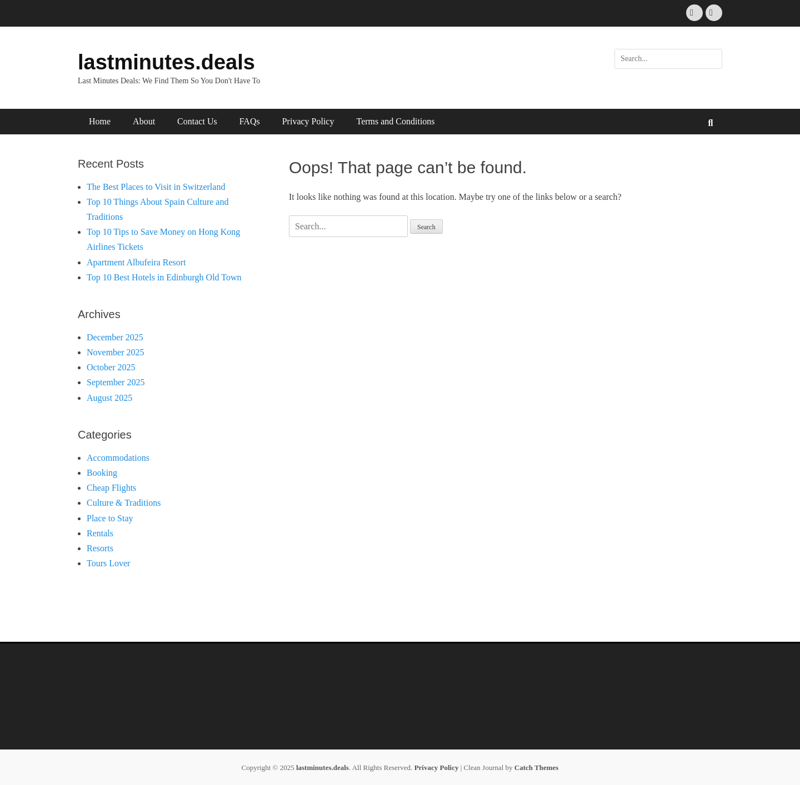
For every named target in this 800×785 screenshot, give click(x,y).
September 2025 (115, 382)
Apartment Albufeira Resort (136, 262)
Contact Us (197, 121)
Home (100, 121)
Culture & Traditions (124, 502)
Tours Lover (108, 563)
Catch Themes (536, 767)
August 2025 (109, 397)
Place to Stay (110, 518)
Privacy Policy (308, 121)
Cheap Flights (111, 487)
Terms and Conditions (395, 121)
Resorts (100, 548)
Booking (102, 472)
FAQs (249, 121)
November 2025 (115, 352)
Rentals (100, 533)
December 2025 (115, 337)
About (144, 121)
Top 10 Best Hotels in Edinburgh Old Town (164, 277)
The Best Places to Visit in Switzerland (156, 187)
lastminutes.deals (166, 62)
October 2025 (111, 367)
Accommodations (118, 457)
